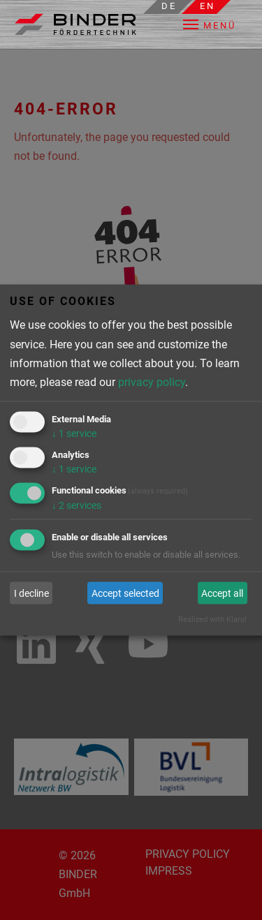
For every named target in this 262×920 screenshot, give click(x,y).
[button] (219, 24)
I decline (31, 592)
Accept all (222, 592)
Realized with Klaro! (212, 618)
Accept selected (125, 592)
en (207, 6)
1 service (74, 433)
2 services (76, 504)
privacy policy (151, 381)
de (169, 6)
